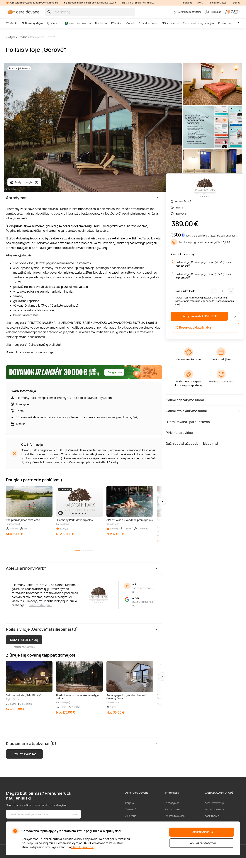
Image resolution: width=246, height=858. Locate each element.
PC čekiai (116, 23)
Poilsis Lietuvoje (147, 23)
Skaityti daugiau (40, 605)
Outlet (130, 23)
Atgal (11, 37)
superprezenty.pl (214, 803)
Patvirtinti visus (202, 832)
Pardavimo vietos (217, 2)
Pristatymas (172, 803)
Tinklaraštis (132, 809)
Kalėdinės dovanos (78, 23)
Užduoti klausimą (24, 754)
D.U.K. (200, 2)
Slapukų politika (82, 847)
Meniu (12, 23)
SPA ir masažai (170, 23)
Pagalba (236, 2)
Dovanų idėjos (32, 23)
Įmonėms (187, 2)
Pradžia (22, 37)
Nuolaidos (101, 23)
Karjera (129, 803)
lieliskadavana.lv (214, 809)
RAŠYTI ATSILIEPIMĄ (24, 640)
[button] (162, 501)
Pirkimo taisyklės (174, 816)
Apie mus (130, 816)
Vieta (52, 23)
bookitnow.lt (212, 816)
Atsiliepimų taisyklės (24, 646)
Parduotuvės (172, 809)
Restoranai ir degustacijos (198, 23)
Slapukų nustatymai (202, 843)
